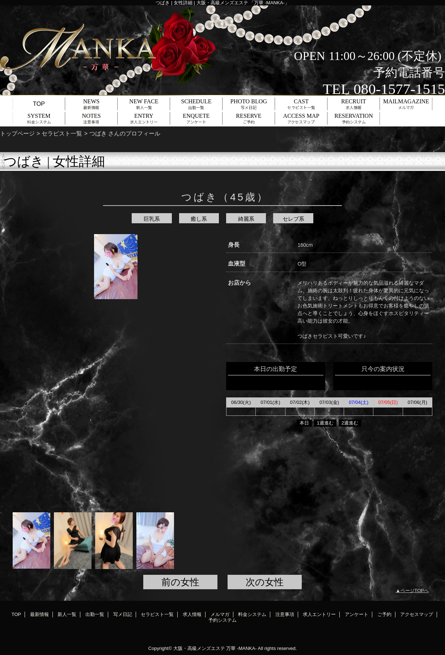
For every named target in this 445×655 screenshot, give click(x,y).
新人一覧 (67, 614)
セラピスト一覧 (62, 133)
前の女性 (180, 582)
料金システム (252, 614)
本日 (304, 423)
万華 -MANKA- (241, 648)
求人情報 (192, 614)
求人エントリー (319, 614)
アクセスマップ (416, 614)
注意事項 (284, 614)
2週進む (350, 423)
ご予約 (384, 614)
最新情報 (39, 614)
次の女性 (265, 582)
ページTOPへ (414, 590)
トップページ (17, 133)
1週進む (325, 423)
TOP (39, 103)
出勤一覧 (94, 614)
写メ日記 (122, 614)
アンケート (356, 614)
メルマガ (220, 614)
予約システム (222, 620)
